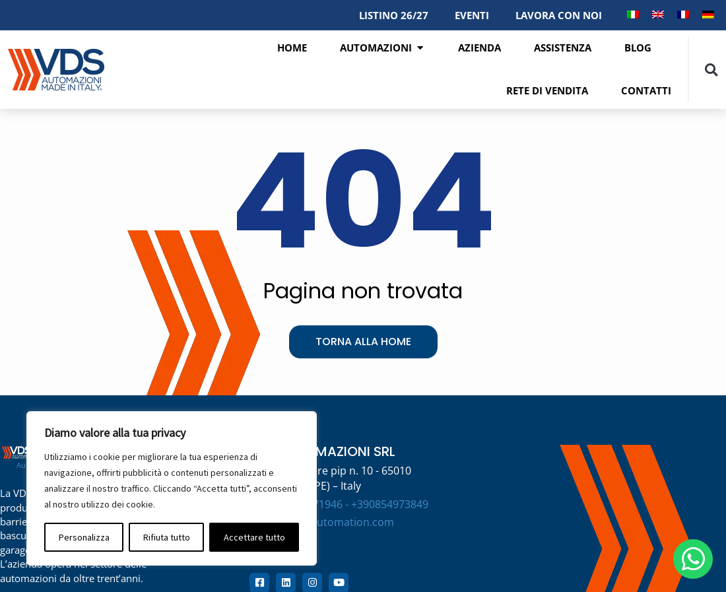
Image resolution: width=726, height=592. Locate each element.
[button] (711, 69)
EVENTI (472, 15)
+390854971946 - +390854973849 (346, 504)
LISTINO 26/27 (393, 15)
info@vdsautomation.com (329, 522)
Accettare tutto (254, 537)
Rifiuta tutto (166, 537)
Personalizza (84, 537)
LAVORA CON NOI (558, 15)
